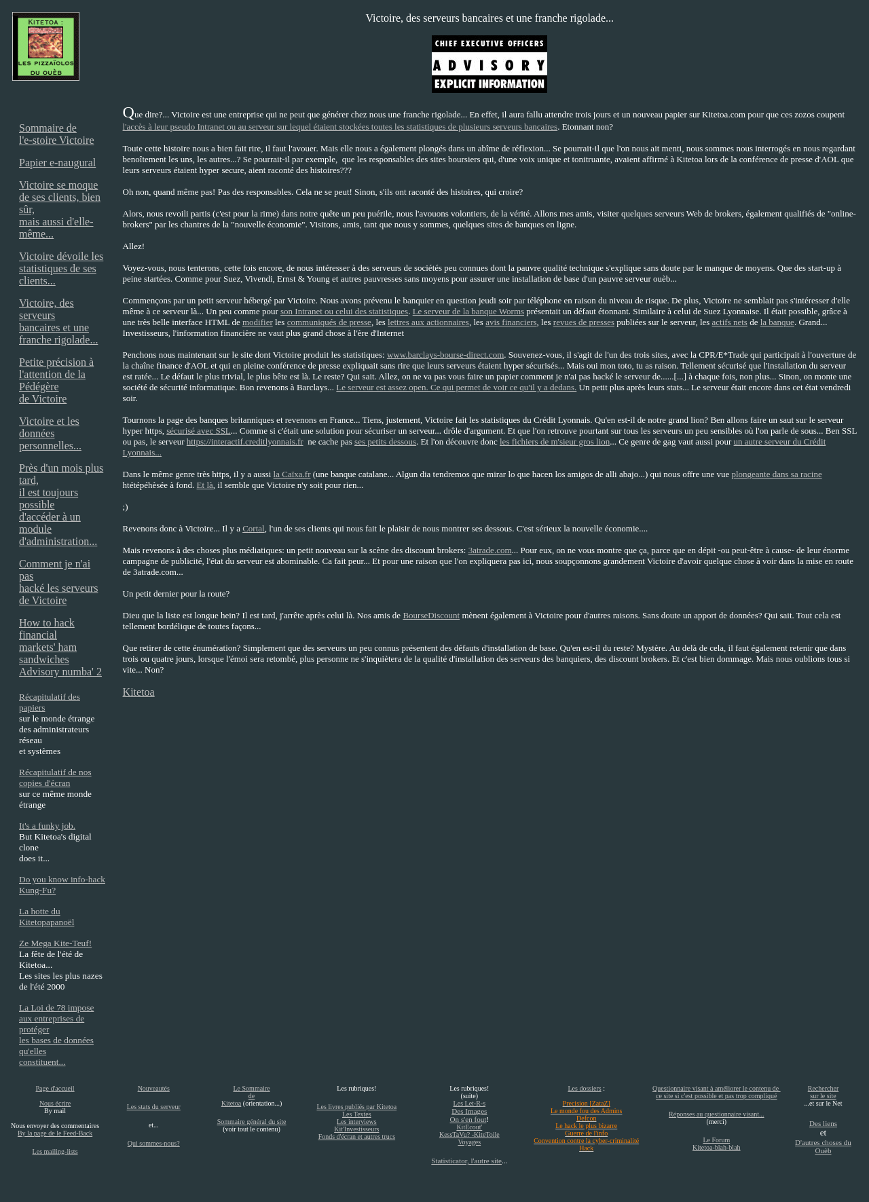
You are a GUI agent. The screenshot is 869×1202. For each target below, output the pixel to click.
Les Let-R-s (470, 1103)
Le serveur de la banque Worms (468, 311)
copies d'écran (44, 783)
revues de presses (583, 322)
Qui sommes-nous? (154, 1143)
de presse (354, 322)
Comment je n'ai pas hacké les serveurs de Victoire (58, 582)
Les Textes (356, 1114)
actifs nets (729, 322)
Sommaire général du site (251, 1121)
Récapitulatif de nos (55, 772)
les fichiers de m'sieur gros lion (555, 441)
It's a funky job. (47, 826)
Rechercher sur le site (823, 1092)
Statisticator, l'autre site (466, 1161)
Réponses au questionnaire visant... (716, 1114)
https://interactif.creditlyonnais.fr (245, 441)
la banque (777, 322)
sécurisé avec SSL (198, 431)
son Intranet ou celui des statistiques (344, 311)
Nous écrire (55, 1103)
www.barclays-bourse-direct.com (445, 355)
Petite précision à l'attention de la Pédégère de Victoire (56, 380)
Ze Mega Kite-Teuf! (55, 943)
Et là (205, 485)
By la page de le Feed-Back (55, 1133)
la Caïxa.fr (292, 474)
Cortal (253, 528)
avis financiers (510, 322)
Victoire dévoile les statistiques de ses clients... (61, 268)
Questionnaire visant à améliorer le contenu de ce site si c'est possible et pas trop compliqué (716, 1092)
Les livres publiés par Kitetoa (356, 1106)
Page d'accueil (55, 1088)
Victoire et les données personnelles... (50, 433)
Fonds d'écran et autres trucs (356, 1136)
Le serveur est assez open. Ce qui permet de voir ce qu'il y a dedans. (456, 387)
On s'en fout (468, 1119)
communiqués (312, 322)
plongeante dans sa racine (776, 474)
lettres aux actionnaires (428, 322)
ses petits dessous (385, 441)
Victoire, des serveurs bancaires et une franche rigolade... (58, 321)
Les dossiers (584, 1088)
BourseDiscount (431, 615)
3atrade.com (490, 550)
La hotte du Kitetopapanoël (46, 916)
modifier (257, 322)
